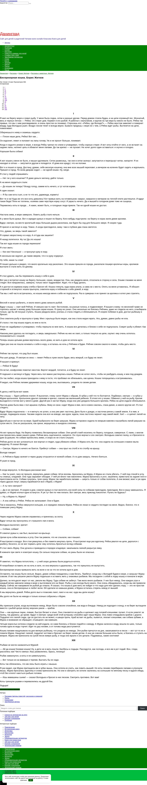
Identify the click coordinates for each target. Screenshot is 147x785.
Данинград (9, 34)
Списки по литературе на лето (16, 715)
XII (6, 107)
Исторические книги (12, 729)
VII (6, 98)
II (5, 89)
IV (5, 93)
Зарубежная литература (14, 57)
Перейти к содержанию (8, 1)
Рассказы (8, 52)
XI (5, 106)
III (5, 91)
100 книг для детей (12, 717)
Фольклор (8, 734)
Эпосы (7, 736)
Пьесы (7, 66)
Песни (7, 70)
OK (31, 780)
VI (5, 96)
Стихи (7, 59)
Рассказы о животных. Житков (42, 73)
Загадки (7, 63)
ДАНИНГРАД (9, 46)
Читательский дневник (13, 745)
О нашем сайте (10, 771)
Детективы (9, 731)
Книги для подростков (13, 740)
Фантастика (9, 733)
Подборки (8, 48)
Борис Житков (24, 73)
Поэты (7, 698)
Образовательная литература (16, 738)
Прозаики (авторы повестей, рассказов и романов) (23, 696)
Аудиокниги (9, 68)
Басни (7, 61)
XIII (6, 109)
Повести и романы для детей (15, 53)
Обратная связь (10, 773)
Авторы (7, 43)
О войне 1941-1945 (12, 55)
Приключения (10, 727)
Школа (7, 64)
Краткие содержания (12, 718)
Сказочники (9, 700)
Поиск (2, 705)
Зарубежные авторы (12, 702)
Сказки (7, 50)
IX (5, 102)
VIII (6, 100)
